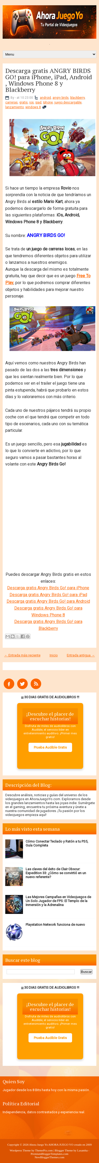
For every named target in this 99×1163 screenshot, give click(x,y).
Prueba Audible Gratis (50, 747)
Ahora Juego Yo (38, 1144)
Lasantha (82, 1150)
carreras (11, 102)
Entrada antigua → (81, 655)
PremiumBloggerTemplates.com (49, 1153)
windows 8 (33, 107)
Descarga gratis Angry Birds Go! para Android (48, 601)
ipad (38, 102)
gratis (23, 102)
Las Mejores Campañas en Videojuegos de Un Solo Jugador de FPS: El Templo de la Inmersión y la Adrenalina (58, 901)
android (45, 98)
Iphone (48, 102)
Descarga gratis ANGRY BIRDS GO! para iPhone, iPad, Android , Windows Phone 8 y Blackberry (48, 80)
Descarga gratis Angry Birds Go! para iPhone (48, 587)
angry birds (61, 98)
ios (31, 102)
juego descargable (68, 102)
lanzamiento (14, 107)
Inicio (54, 655)
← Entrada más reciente (22, 655)
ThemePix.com (44, 1150)
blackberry (77, 98)
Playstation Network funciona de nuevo (55, 925)
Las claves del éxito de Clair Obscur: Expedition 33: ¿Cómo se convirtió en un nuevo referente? (56, 873)
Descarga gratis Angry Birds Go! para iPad (48, 594)
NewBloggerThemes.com (49, 1157)
